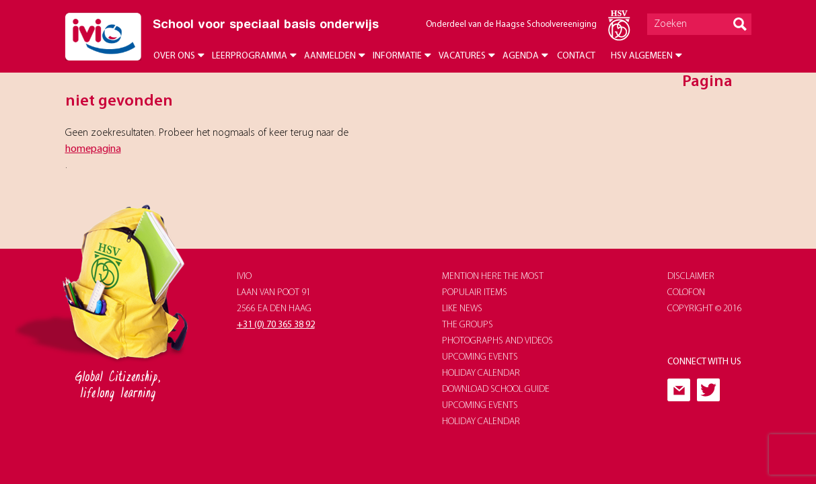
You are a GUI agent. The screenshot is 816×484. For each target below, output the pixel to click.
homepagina (93, 149)
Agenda (521, 56)
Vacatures (462, 56)
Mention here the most (493, 277)
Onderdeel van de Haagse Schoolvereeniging (511, 24)
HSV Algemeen (642, 56)
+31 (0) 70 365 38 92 (276, 325)
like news (462, 309)
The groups (467, 325)
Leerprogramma (249, 56)
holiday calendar (481, 373)
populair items (474, 293)
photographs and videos (497, 341)
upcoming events (480, 357)
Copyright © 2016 (704, 309)
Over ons (174, 56)
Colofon (686, 293)
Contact (576, 56)
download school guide (496, 390)
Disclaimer (690, 277)
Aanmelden (330, 56)
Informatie (397, 56)
